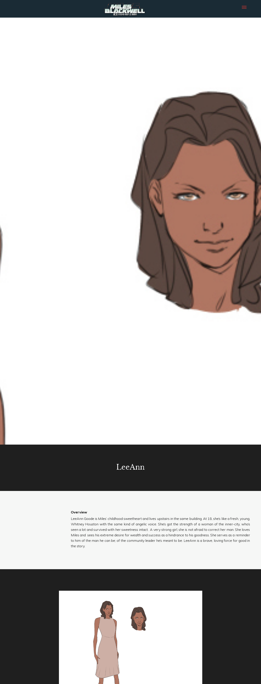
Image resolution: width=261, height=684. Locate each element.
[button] (244, 7)
